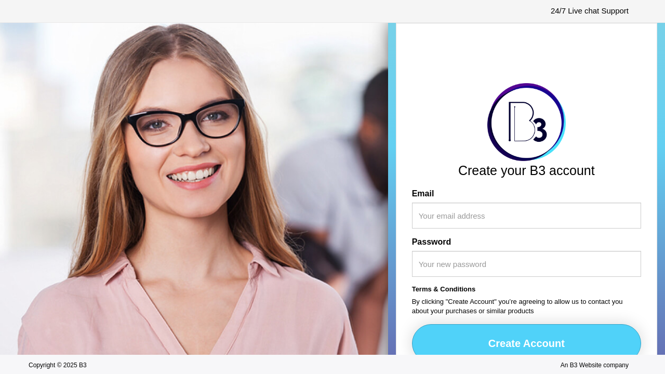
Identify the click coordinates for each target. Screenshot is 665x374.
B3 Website (586, 365)
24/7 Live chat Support (590, 10)
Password (431, 241)
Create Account (526, 343)
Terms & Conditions (444, 289)
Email (423, 193)
